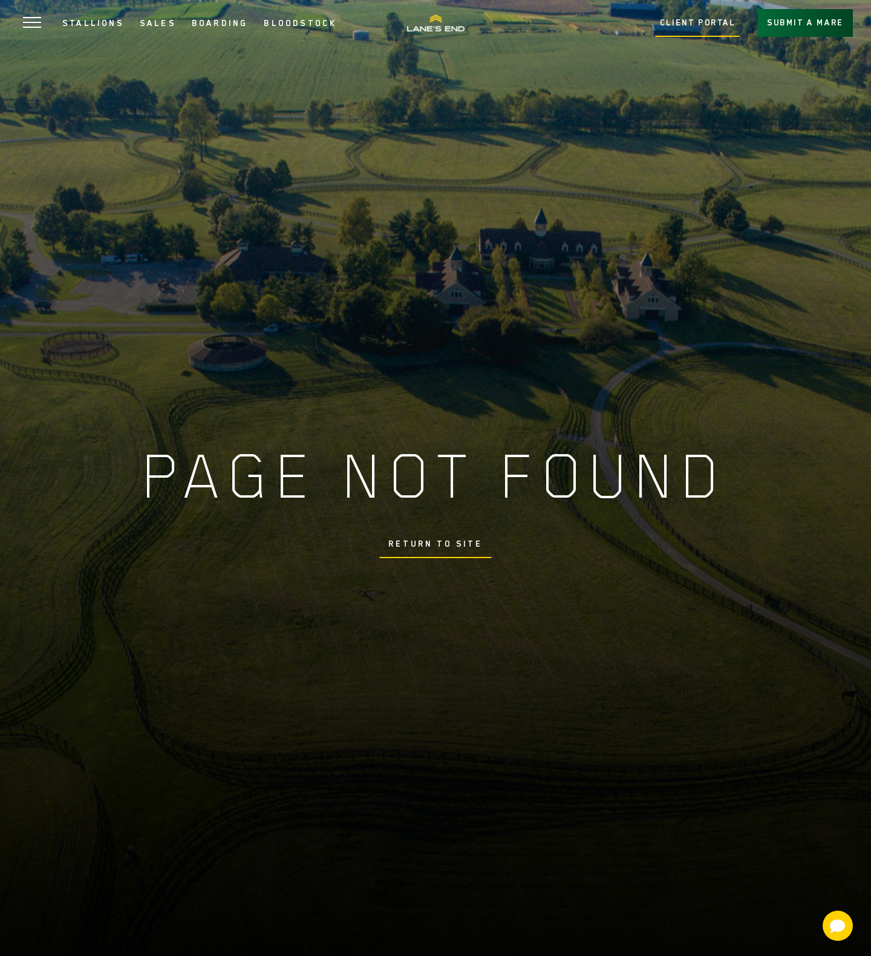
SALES (158, 23)
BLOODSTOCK (300, 23)
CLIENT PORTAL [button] (698, 22)
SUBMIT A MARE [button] (805, 22)
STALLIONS (93, 23)
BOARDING (220, 23)
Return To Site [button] (435, 543)
